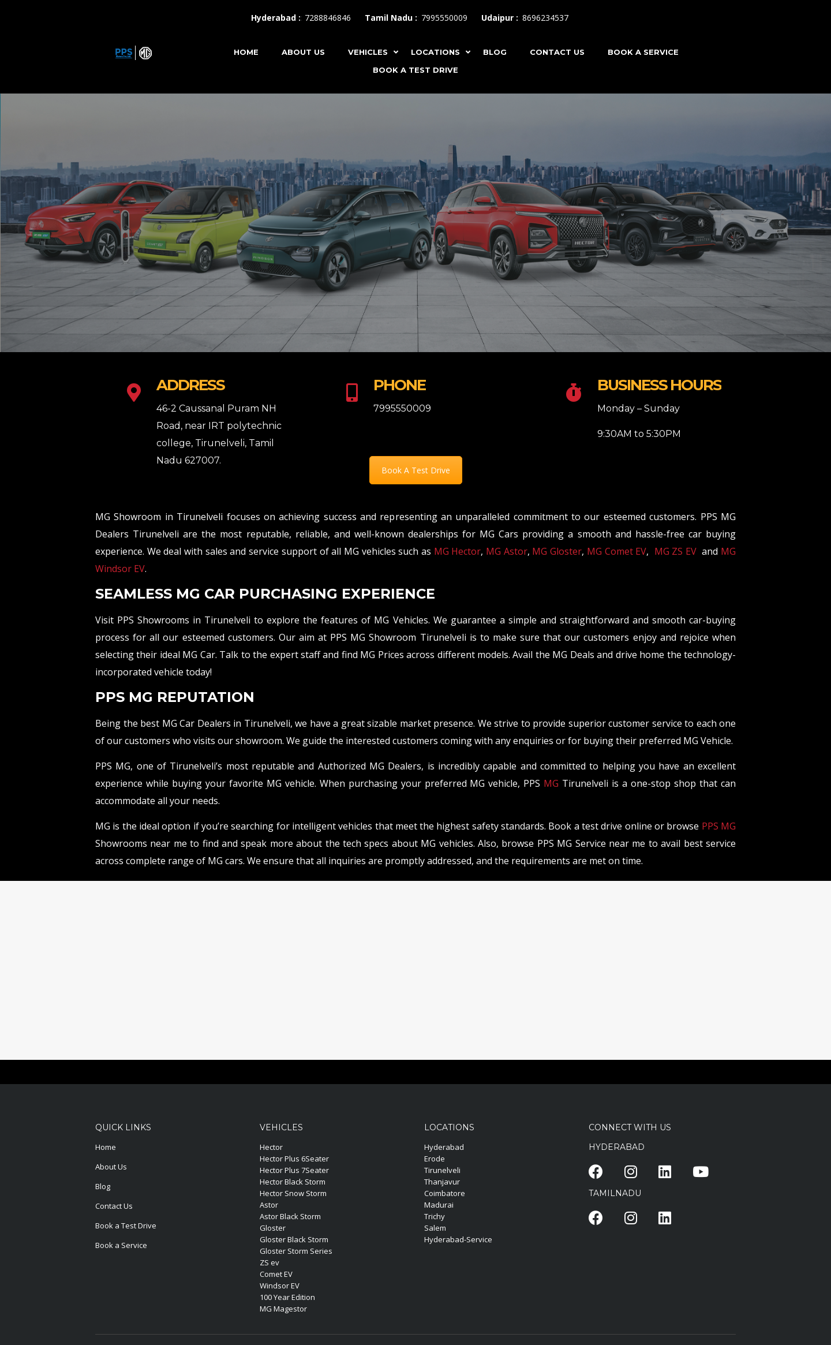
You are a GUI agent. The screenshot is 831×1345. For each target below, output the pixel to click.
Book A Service (643, 52)
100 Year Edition (287, 1297)
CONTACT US (557, 52)
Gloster (273, 1228)
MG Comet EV (616, 551)
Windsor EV (280, 1285)
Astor (269, 1205)
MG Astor (506, 551)
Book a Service (121, 1245)
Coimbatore (444, 1193)
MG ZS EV (675, 551)
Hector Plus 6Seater (294, 1158)
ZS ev (269, 1262)
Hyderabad (444, 1147)
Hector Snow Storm (293, 1193)
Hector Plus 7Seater (294, 1170)
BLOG (495, 52)
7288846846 (328, 17)
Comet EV (276, 1274)
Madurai (439, 1205)
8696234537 (545, 17)
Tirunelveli (442, 1170)
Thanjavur (442, 1181)
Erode (434, 1158)
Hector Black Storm (292, 1181)
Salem (435, 1228)
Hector (271, 1147)
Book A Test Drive (415, 69)
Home (105, 1147)
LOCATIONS (435, 52)
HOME (246, 52)
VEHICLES (368, 52)
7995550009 (444, 17)
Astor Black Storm (290, 1216)
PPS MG (719, 826)
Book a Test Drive (125, 1225)
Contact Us (114, 1206)
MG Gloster (557, 551)
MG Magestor (283, 1308)
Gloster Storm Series (296, 1251)
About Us (111, 1166)
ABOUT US (303, 52)
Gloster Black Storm (294, 1239)
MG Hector (457, 551)
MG (551, 783)
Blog (102, 1186)
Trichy (434, 1216)
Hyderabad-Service (458, 1239)
